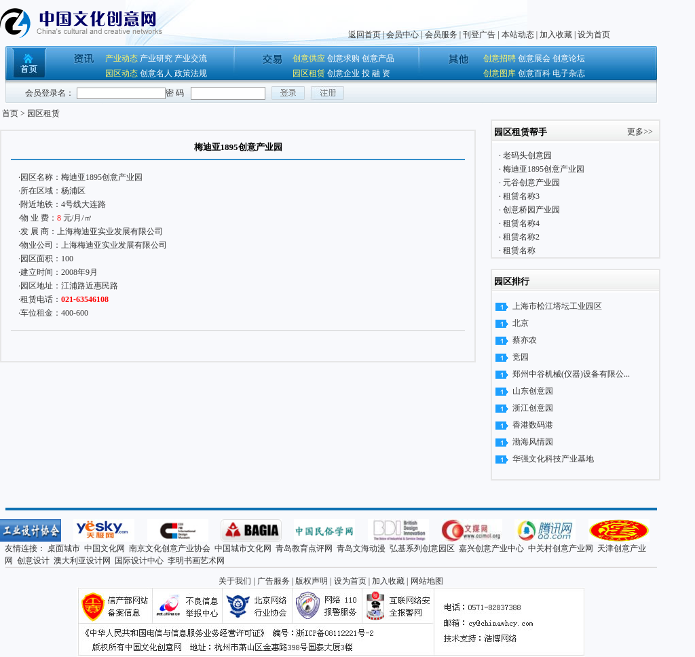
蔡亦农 (524, 340)
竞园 (520, 357)
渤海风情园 (532, 442)
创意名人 (156, 73)
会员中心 (402, 34)
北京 (520, 323)
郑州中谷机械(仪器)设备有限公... (571, 374)
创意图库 (499, 73)
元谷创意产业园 (530, 182)
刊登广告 (479, 34)
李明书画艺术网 (196, 560)
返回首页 (364, 34)
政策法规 (190, 73)
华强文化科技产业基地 (553, 459)
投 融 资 (376, 73)
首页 (10, 113)
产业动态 (121, 58)
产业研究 (156, 58)
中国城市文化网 (242, 548)
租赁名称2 (520, 237)
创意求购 (343, 58)
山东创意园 (532, 391)
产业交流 (190, 58)
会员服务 (441, 34)
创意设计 (33, 560)
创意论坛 (568, 58)
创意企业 (343, 73)
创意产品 (378, 58)
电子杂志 (568, 73)
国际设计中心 (139, 560)
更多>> (640, 131)
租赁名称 (518, 250)
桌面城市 (64, 548)
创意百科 (534, 73)
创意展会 (534, 58)
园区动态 (121, 73)
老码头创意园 (526, 155)
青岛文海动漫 (361, 548)
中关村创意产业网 (560, 548)
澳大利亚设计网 (82, 560)
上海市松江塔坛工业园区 (557, 306)
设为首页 (594, 34)
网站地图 (427, 581)
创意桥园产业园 (530, 209)
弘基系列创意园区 (422, 548)
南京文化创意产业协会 (169, 548)
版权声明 (311, 581)
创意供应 (309, 58)
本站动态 (518, 34)
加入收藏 (556, 34)
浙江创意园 (532, 408)
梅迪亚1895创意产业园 (102, 177)
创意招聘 (499, 58)
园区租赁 (309, 73)
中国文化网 (104, 548)
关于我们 (235, 581)
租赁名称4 (520, 223)
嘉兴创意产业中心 (491, 548)
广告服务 (273, 581)
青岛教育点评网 (304, 548)
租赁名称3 (520, 196)
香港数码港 (532, 425)
